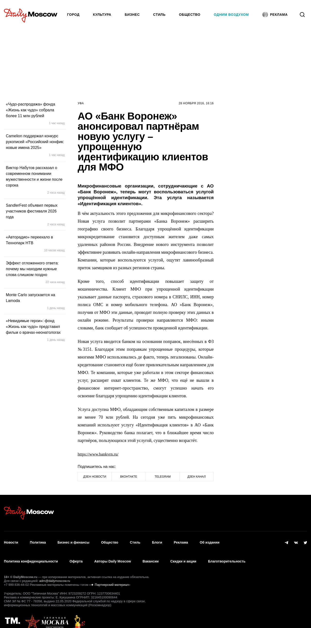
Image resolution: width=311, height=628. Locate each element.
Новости (11, 540)
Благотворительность (226, 554)
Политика (38, 540)
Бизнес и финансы (73, 540)
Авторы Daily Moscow (112, 554)
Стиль (159, 14)
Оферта (76, 554)
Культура (102, 14)
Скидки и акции (183, 554)
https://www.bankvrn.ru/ (99, 454)
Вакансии (151, 554)
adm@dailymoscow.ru (54, 571)
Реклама (181, 540)
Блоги (157, 540)
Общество (189, 14)
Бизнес (132, 14)
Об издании (209, 540)
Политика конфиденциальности (31, 554)
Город (73, 14)
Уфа (81, 103)
